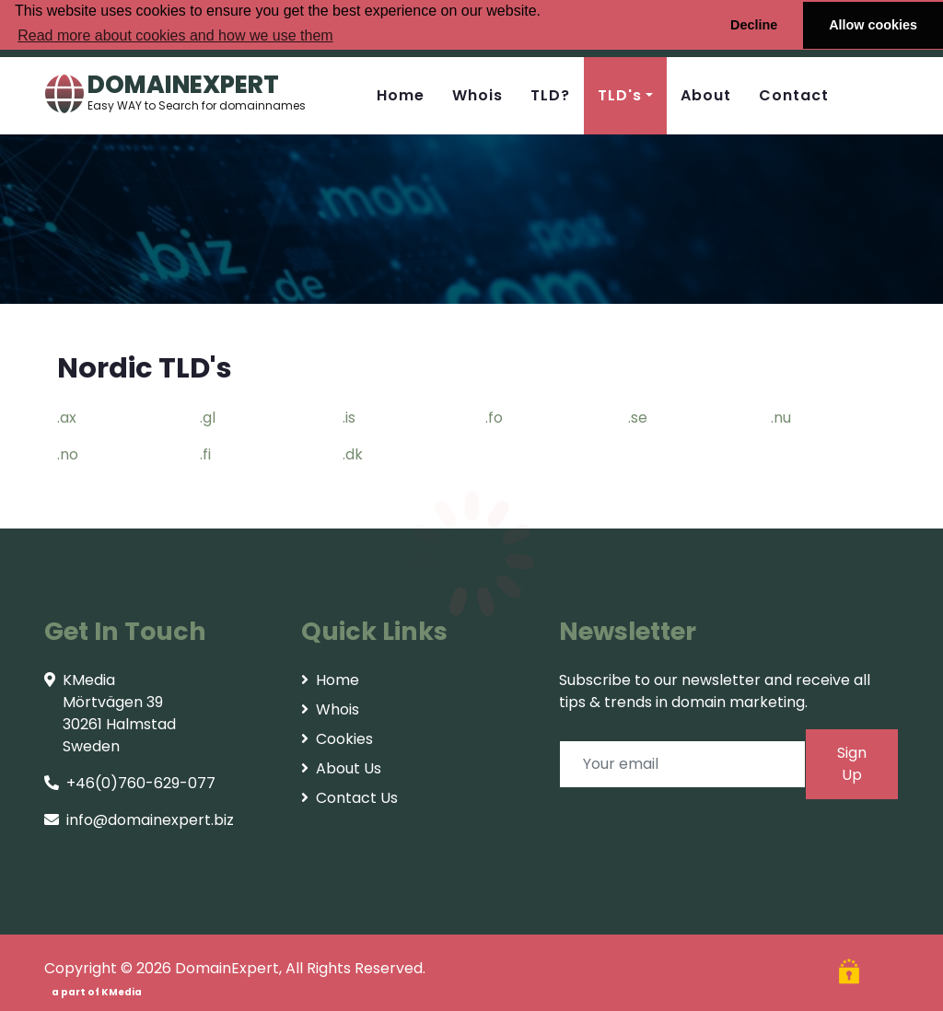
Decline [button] (753, 24)
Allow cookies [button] (873, 24)
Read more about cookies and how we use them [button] (174, 35)
